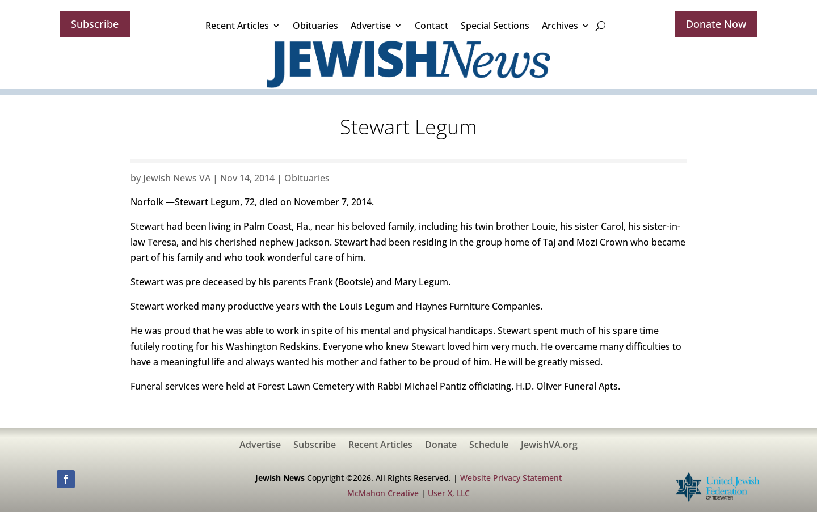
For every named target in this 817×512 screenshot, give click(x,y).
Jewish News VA (176, 178)
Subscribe (95, 24)
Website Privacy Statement (511, 477)
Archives (560, 25)
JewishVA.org (549, 446)
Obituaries (315, 25)
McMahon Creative (383, 493)
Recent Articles (237, 25)
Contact (431, 25)
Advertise (371, 25)
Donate (441, 446)
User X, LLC (449, 493)
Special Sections (495, 25)
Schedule (488, 446)
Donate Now (716, 24)
